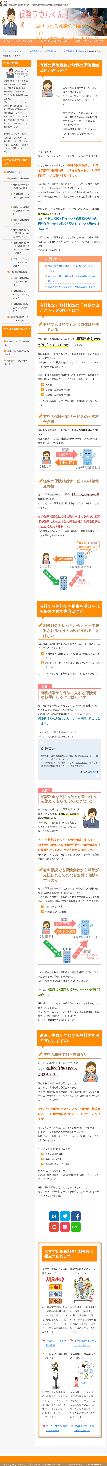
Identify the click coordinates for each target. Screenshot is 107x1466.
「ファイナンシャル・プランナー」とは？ (21, 262)
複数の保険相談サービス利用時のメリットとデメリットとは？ (21, 248)
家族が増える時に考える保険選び (17, 352)
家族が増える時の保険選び (55, 41)
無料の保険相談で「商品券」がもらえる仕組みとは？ (21, 233)
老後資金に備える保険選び (89, 41)
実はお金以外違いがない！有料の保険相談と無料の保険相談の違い (38, 5)
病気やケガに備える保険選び (19, 41)
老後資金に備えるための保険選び (17, 362)
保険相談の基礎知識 (20, 178)
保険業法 (92, 772)
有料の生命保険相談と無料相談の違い (21, 210)
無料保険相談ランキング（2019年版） (18, 319)
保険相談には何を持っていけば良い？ (21, 307)
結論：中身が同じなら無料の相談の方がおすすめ (71, 286)
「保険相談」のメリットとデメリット (21, 197)
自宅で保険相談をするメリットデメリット (21, 281)
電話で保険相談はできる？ (21, 222)
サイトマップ (53, 1459)
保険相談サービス (15, 172)
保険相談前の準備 (19, 272)
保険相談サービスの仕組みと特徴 (21, 186)
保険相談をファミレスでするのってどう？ (21, 294)
